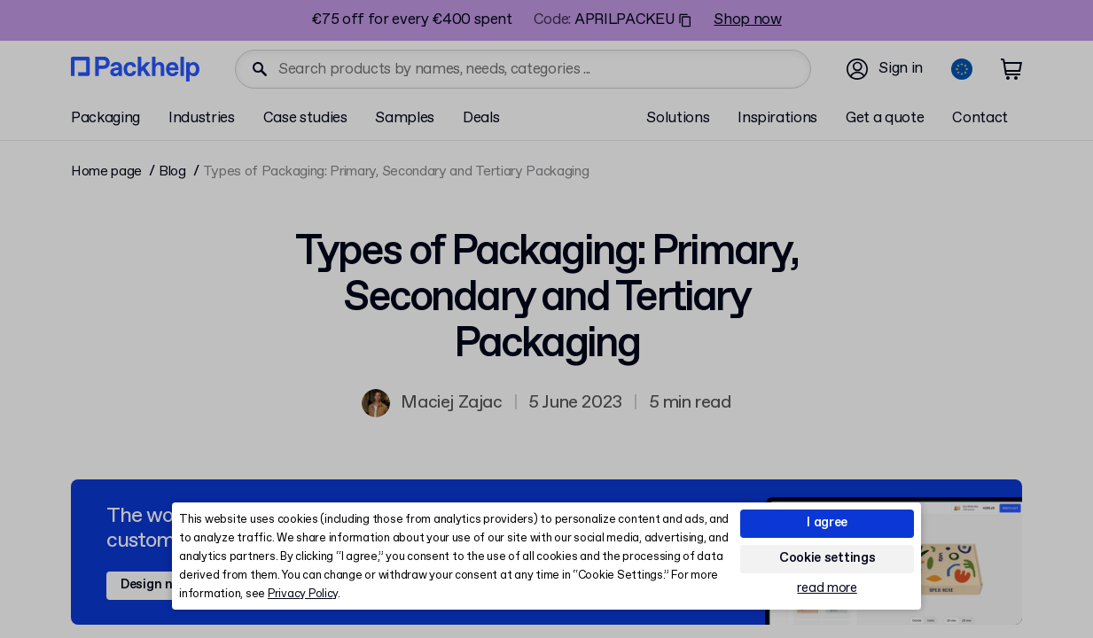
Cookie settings (827, 558)
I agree (827, 523)
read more (826, 588)
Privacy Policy (303, 594)
